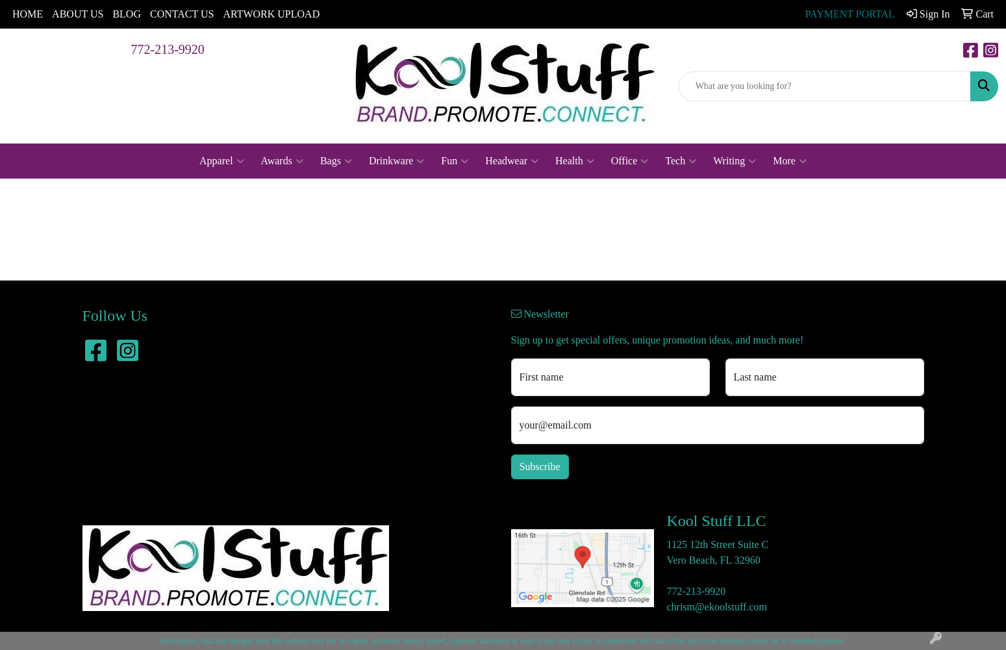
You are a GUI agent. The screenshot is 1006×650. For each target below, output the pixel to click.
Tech (680, 161)
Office (630, 161)
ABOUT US (77, 13)
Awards (282, 161)
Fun (454, 161)
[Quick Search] (825, 86)
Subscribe (540, 466)
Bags (336, 161)
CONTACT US (182, 13)
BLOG (126, 13)
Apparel (221, 161)
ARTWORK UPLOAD (271, 13)
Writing (734, 161)
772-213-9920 (168, 49)
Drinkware (396, 161)
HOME (27, 13)
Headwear (511, 161)
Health (574, 161)
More (790, 161)
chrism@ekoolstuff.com (717, 606)
